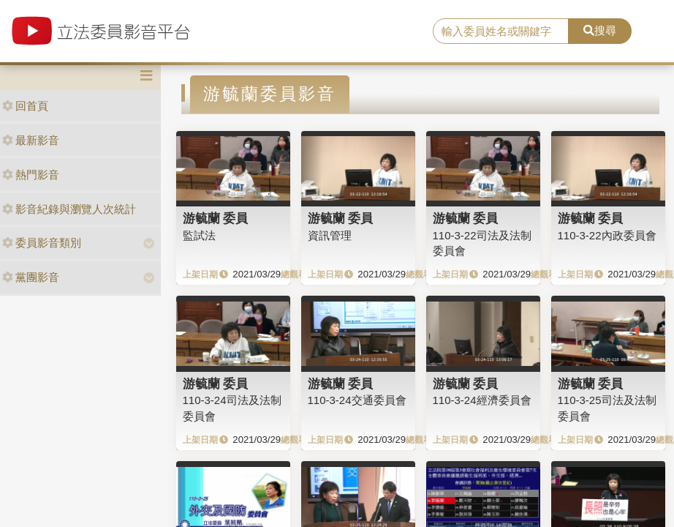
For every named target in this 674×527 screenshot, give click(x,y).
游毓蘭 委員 (216, 218)
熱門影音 (30, 174)
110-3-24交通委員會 (357, 400)
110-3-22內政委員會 (607, 235)
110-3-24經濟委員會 (482, 400)
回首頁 (25, 106)
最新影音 (30, 140)
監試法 (199, 235)
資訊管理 (330, 235)
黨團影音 (30, 277)
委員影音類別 (41, 242)
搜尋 (599, 30)
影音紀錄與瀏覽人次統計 (69, 209)
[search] (501, 31)
